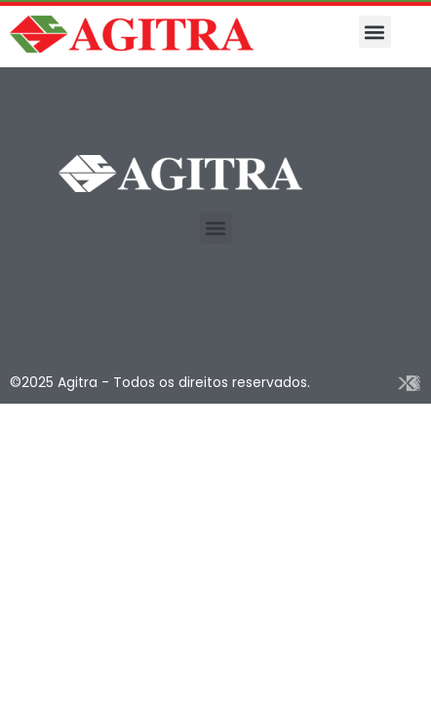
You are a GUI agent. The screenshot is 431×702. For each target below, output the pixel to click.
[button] (375, 32)
